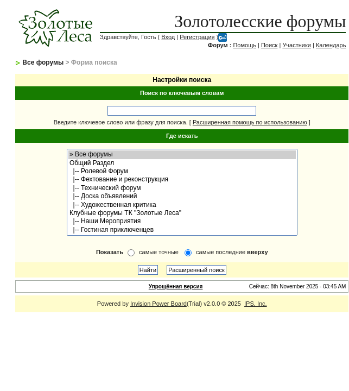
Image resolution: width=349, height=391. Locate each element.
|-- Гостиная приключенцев (182, 230)
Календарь (331, 45)
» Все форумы (182, 154)
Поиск (269, 45)
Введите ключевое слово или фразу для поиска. (121, 122)
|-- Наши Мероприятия (182, 221)
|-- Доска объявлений (182, 196)
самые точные (159, 252)
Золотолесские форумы (260, 21)
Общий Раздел (182, 163)
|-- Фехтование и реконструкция (182, 179)
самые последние (232, 252)
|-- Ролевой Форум (182, 171)
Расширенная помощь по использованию (250, 122)
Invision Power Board (158, 303)
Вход (168, 37)
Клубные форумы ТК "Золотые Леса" (182, 213)
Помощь (244, 45)
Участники (296, 45)
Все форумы (43, 62)
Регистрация (197, 37)
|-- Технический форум (182, 188)
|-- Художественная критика (182, 205)
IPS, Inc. (255, 303)
